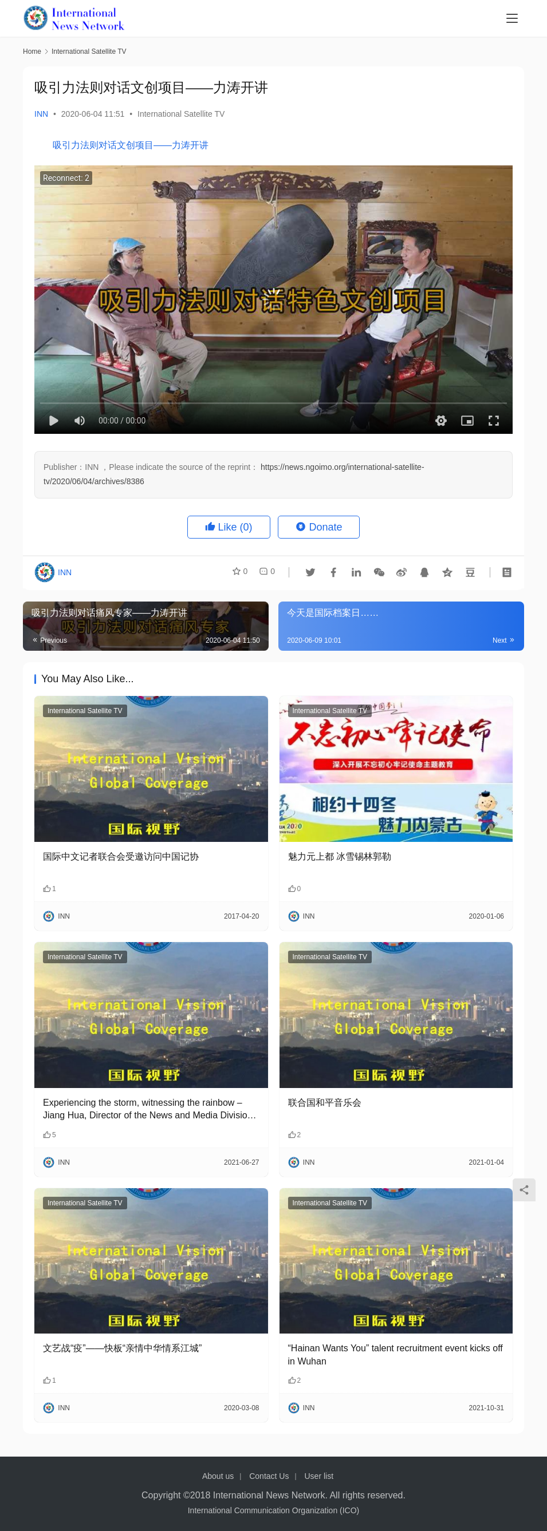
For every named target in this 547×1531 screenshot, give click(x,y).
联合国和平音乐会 (324, 1102)
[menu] (512, 18)
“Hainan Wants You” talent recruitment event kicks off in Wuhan (395, 1354)
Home (32, 52)
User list (318, 1476)
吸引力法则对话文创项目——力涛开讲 (130, 145)
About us (218, 1476)
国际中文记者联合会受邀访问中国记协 (121, 856)
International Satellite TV (181, 113)
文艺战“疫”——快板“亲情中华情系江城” (122, 1348)
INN (41, 113)
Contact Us (269, 1476)
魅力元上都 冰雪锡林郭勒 (339, 856)
